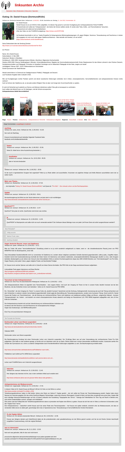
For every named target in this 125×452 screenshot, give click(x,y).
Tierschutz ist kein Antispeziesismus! (18, 280)
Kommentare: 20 (70, 20)
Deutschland (72, 119)
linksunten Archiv (29, 5)
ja (7, 217)
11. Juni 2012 (61, 20)
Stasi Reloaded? (10, 229)
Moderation (20, 11)
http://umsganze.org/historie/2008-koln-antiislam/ (20, 271)
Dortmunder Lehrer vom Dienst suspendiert (20, 322)
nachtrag (8, 128)
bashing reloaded (12, 240)
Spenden (35, 11)
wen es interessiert (11, 428)
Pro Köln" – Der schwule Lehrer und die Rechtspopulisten (70, 186)
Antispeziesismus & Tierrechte (36, 119)
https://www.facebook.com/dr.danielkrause (30, 39)
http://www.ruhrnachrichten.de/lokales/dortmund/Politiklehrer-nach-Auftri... (27, 349)
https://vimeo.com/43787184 (54, 31)
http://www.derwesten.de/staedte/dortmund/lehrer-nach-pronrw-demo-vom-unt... (29, 358)
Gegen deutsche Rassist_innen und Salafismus (22, 244)
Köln (89, 119)
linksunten (28, 11)
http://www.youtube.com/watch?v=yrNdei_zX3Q (19, 391)
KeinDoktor (13, 156)
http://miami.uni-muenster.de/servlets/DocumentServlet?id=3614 (22, 45)
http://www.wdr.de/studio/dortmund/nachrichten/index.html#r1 (23, 327)
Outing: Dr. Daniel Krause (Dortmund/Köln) (29, 186)
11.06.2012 (36, 20)
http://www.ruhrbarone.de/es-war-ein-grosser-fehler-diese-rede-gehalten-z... (30, 378)
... (5, 168)
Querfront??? (9, 206)
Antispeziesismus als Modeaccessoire (18, 384)
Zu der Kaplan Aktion (14, 414)
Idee (14, 11)
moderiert (28, 124)
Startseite (9, 11)
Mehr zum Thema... (11, 181)
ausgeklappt (20, 124)
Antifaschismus (23, 119)
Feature (9, 119)
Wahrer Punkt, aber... (13, 236)
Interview (10, 369)
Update (7, 193)
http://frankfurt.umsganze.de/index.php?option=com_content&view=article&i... (28, 273)
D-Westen (80, 119)
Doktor (9, 146)
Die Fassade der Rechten (12, 318)
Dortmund (94, 119)
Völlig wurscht (11, 232)
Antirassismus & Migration (53, 119)
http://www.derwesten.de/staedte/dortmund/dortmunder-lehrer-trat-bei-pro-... (28, 199)
